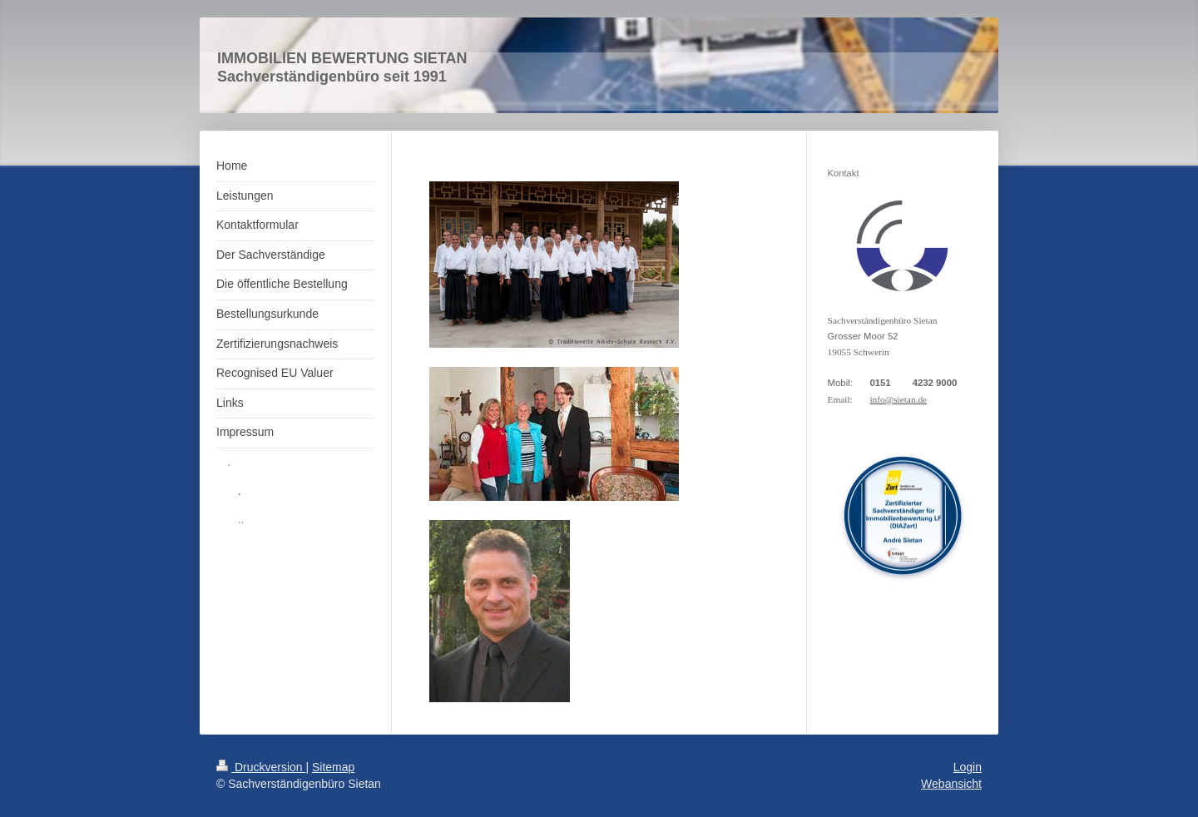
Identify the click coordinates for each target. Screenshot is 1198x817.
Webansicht (951, 783)
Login (967, 767)
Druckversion (260, 767)
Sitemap (333, 767)
